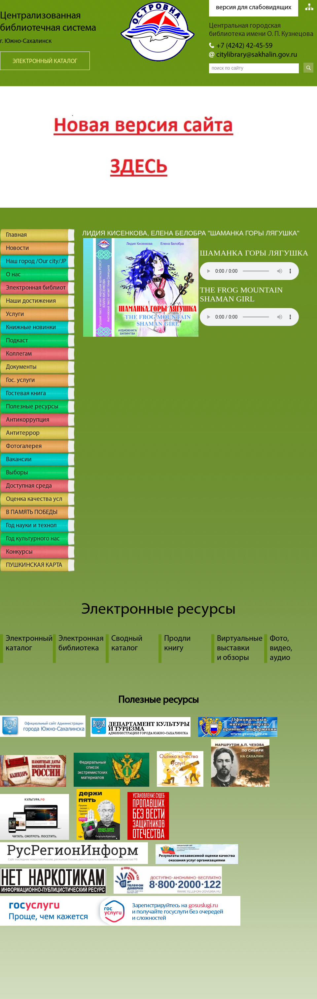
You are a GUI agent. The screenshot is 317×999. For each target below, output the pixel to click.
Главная (16, 235)
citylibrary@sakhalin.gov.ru (256, 55)
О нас (13, 275)
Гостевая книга (26, 394)
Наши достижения (31, 301)
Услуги (15, 314)
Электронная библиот (36, 288)
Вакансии (19, 460)
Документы (21, 367)
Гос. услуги (20, 380)
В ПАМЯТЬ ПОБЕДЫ (31, 512)
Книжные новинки (31, 328)
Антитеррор (23, 433)
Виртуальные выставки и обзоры (240, 648)
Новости (17, 248)
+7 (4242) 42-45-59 (244, 46)
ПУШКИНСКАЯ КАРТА (34, 565)
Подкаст (17, 341)
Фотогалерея (24, 446)
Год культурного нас (33, 539)
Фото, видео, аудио (281, 648)
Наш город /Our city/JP (36, 261)
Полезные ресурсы (32, 407)
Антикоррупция (27, 420)
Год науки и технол (31, 526)
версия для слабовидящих (253, 7)
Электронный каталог (45, 61)
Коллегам (19, 354)
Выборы (17, 473)
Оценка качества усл (34, 499)
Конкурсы (19, 552)
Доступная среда (29, 486)
